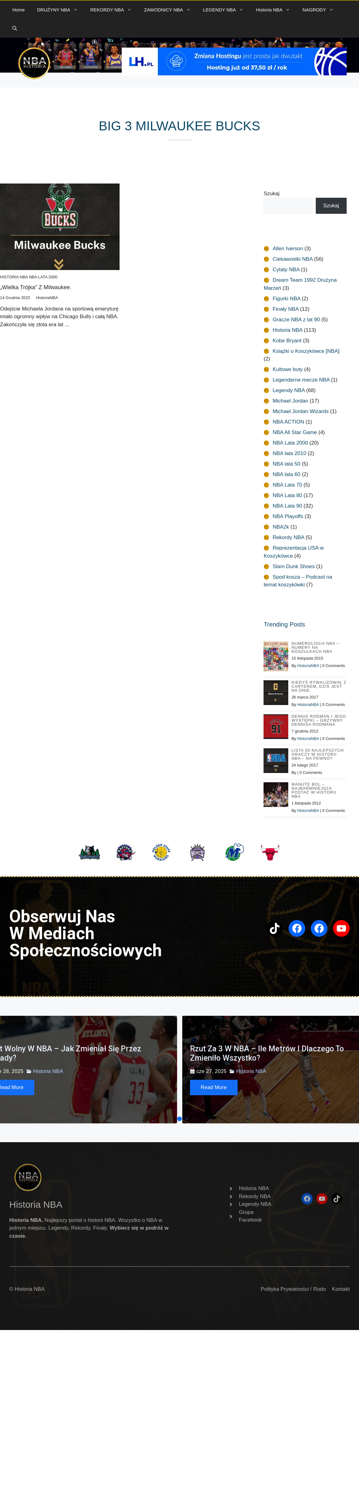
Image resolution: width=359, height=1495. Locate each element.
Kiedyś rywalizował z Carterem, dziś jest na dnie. (318, 686)
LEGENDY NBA (226, 10)
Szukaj (271, 193)
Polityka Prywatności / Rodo (293, 1289)
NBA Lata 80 (287, 495)
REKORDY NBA (114, 10)
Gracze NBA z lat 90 (296, 320)
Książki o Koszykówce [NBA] (305, 351)
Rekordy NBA (288, 537)
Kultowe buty (287, 369)
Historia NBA (276, 10)
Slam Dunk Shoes (293, 566)
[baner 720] (234, 74)
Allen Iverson (287, 248)
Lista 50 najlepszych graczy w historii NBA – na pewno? (317, 754)
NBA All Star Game (294, 432)
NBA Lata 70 (287, 485)
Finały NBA (285, 309)
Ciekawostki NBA (292, 259)
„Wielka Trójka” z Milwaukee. (35, 287)
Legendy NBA (288, 390)
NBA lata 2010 (289, 453)
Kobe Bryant (287, 341)
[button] (14, 28)
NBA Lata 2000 (43, 277)
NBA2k (280, 527)
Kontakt (341, 1289)
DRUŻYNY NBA (60, 10)
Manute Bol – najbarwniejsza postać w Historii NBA (313, 790)
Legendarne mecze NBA (300, 380)
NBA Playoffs (287, 516)
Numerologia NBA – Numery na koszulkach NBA (315, 647)
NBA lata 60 (286, 474)
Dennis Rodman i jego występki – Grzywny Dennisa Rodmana (318, 720)
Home (18, 9)
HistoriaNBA (308, 665)
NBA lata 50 (286, 464)
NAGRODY (321, 10)
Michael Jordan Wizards (300, 411)
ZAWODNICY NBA (170, 10)
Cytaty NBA (285, 269)
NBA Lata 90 (287, 506)
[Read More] (214, 1087)
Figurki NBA (286, 299)
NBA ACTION (288, 422)
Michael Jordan (290, 401)
